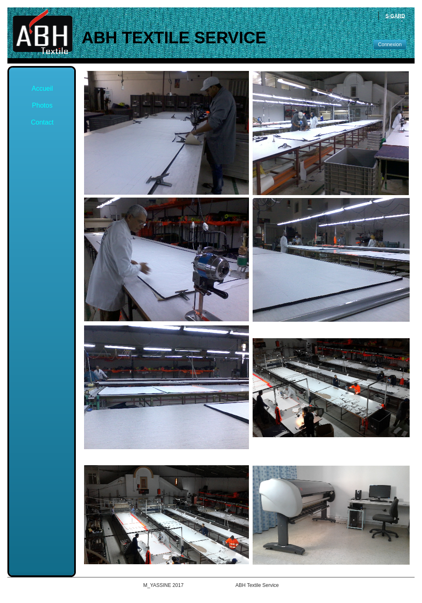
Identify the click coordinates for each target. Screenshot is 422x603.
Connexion (389, 44)
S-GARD (395, 16)
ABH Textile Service (174, 37)
